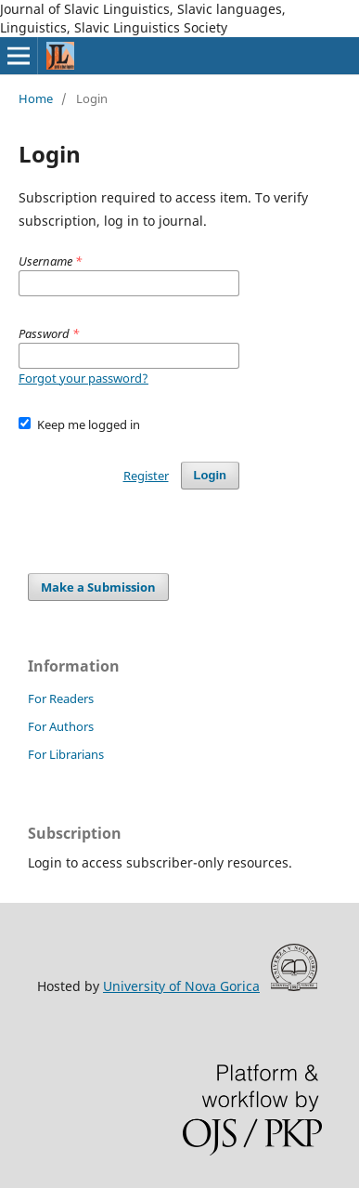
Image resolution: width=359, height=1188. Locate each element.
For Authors (61, 726)
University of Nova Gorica (181, 986)
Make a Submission (98, 587)
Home (36, 98)
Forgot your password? (83, 378)
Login (210, 475)
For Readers (61, 698)
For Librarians (66, 754)
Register (146, 475)
